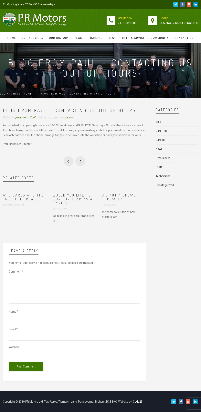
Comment (16, 271)
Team (79, 38)
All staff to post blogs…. (68, 161)
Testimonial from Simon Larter (80, 161)
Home (11, 38)
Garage (160, 139)
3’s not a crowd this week (119, 197)
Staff (33, 117)
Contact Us (184, 38)
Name (13, 311)
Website (14, 346)
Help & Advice (133, 38)
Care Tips (161, 130)
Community (160, 38)
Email (13, 329)
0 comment (67, 117)
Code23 (138, 401)
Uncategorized (165, 185)
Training (96, 38)
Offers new (163, 158)
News (159, 148)
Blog (113, 38)
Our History (59, 38)
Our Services (32, 38)
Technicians (163, 176)
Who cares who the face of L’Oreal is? (23, 197)
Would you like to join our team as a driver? (73, 199)
